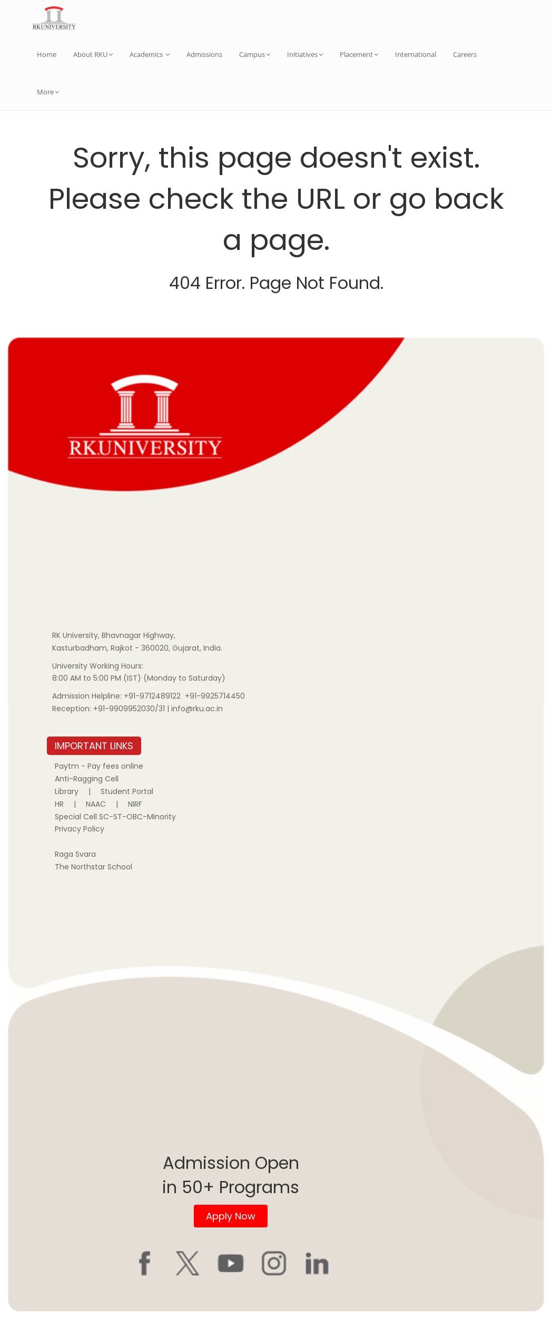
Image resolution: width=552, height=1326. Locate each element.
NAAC (96, 804)
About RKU (93, 54)
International (415, 54)
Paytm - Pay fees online (99, 766)
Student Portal (127, 791)
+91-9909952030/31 (130, 708)
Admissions (204, 54)
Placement (359, 54)
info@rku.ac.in (197, 708)
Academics (150, 54)
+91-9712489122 (152, 696)
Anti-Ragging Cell (87, 778)
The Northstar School (93, 867)
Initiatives (305, 54)
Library (66, 791)
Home (46, 54)
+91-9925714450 (215, 696)
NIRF (135, 804)
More (48, 91)
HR (59, 804)
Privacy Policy (79, 829)
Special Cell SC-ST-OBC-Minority (115, 816)
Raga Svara (75, 854)
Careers (465, 54)
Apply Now (230, 1216)
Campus (254, 54)
